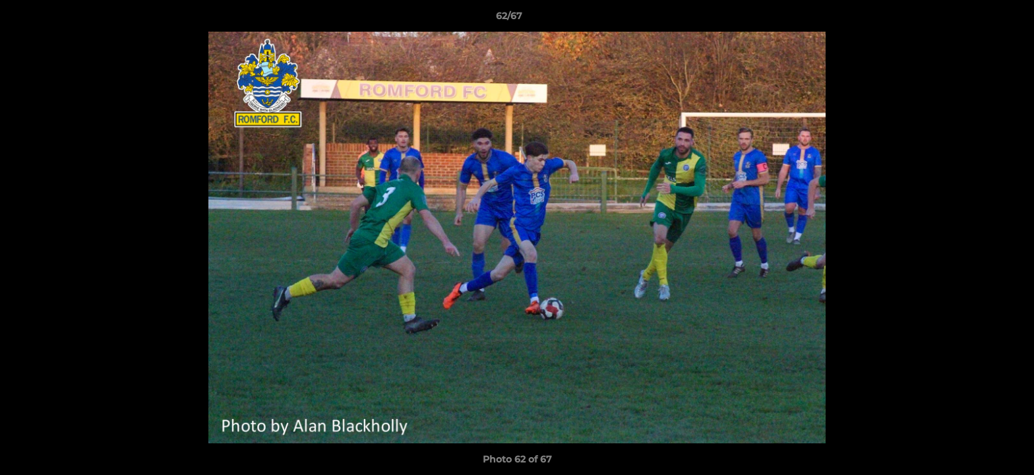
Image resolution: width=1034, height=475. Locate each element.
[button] (979, 19)
